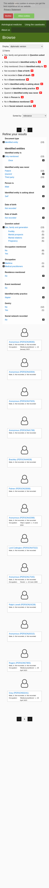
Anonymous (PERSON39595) (22, 342)
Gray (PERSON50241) (19, 693)
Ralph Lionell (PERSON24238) (22, 605)
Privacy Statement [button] (12, 10)
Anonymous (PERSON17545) (22, 577)
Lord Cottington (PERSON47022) (23, 548)
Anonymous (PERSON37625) (22, 401)
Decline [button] (8, 16)
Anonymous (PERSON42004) (22, 372)
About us (5, 30)
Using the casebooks (35, 24)
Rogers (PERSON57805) (20, 663)
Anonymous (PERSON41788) (22, 430)
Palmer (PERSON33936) (20, 489)
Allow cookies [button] (24, 16)
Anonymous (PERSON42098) (22, 518)
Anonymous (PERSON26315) (22, 634)
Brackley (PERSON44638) (20, 459)
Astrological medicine (11, 24)
